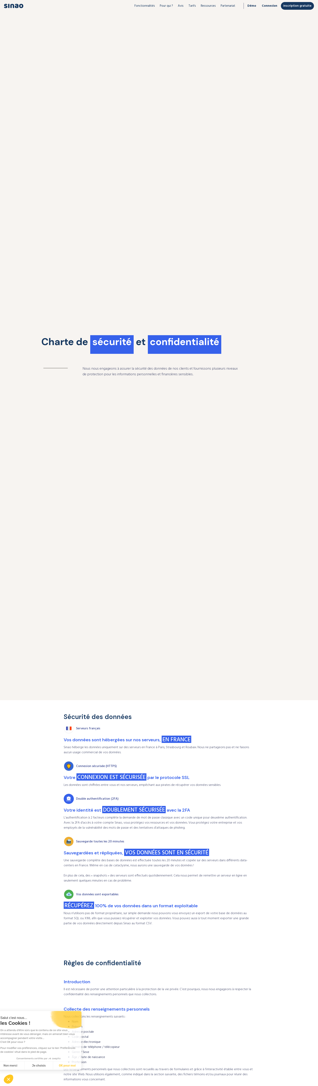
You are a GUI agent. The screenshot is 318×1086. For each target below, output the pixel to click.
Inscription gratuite (297, 5)
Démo (251, 5)
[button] (144, 6)
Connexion (269, 5)
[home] (13, 6)
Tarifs (192, 5)
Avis (181, 5)
